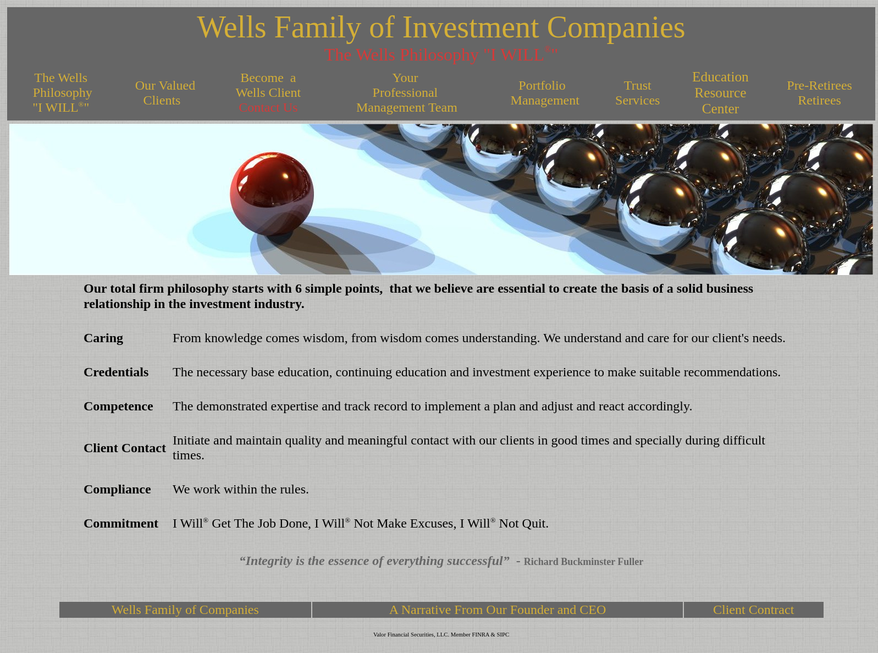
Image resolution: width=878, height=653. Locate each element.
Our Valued (164, 85)
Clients (163, 100)
